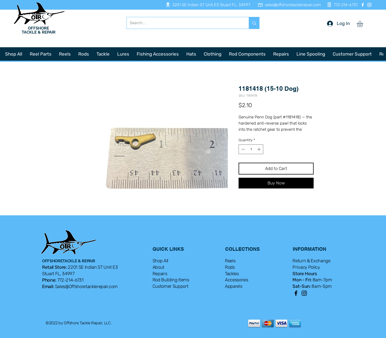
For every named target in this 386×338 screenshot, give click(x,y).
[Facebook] (362, 5)
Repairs (160, 273)
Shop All (160, 260)
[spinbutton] (251, 149)
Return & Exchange (311, 260)
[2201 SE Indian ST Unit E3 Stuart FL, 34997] (206, 5)
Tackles (232, 273)
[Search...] (183, 23)
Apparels (233, 286)
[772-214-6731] (340, 5)
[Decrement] (242, 149)
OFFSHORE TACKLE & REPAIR (38, 30)
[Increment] (259, 149)
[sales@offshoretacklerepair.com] (287, 5)
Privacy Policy (306, 267)
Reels (230, 260)
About (158, 267)
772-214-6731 (70, 280)
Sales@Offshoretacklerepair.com (86, 286)
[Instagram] (369, 5)
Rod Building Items (171, 279)
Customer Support (170, 286)
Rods (230, 267)
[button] (363, 24)
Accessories (236, 279)
